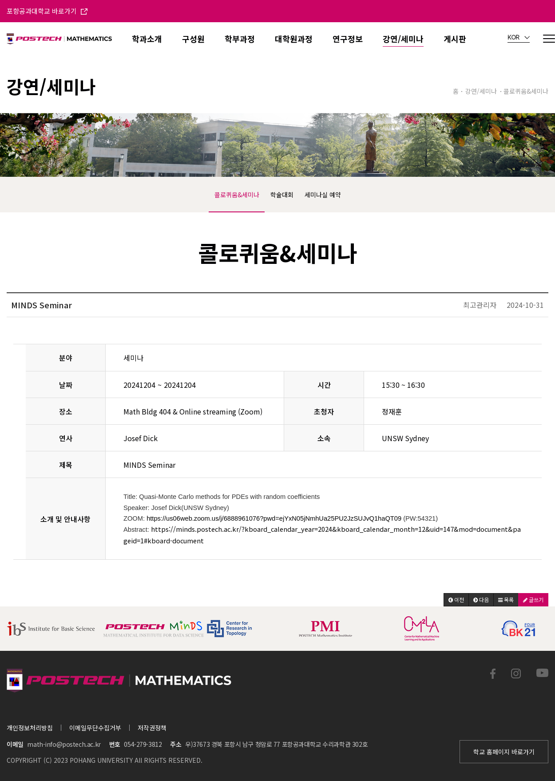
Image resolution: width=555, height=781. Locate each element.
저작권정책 (152, 727)
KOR (518, 38)
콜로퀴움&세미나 (236, 194)
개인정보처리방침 (30, 727)
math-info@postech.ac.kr (63, 744)
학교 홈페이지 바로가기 (504, 751)
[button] (456, 599)
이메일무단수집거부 (95, 727)
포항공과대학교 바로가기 (47, 11)
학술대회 (281, 194)
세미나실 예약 (323, 194)
